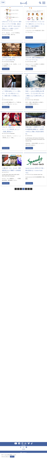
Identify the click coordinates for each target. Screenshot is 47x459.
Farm (41, 175)
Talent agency (12, 133)
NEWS (4, 175)
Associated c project (37, 175)
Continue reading (5, 37)
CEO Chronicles (36, 100)
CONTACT (25, 452)
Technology (12, 61)
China (30, 141)
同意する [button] (12, 456)
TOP (2, 2)
